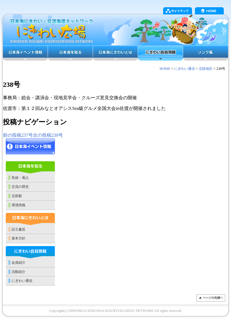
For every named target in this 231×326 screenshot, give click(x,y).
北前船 (17, 196)
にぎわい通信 (184, 69)
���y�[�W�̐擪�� (210, 297)
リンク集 (205, 53)
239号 (48, 135)
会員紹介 (18, 263)
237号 (18, 135)
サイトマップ (177, 10)
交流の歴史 (20, 187)
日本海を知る (70, 53)
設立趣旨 (18, 229)
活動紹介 (18, 272)
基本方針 (18, 238)
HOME (209, 10)
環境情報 (18, 205)
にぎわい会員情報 (160, 53)
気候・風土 (20, 178)
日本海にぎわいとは (115, 53)
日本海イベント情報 (25, 53)
